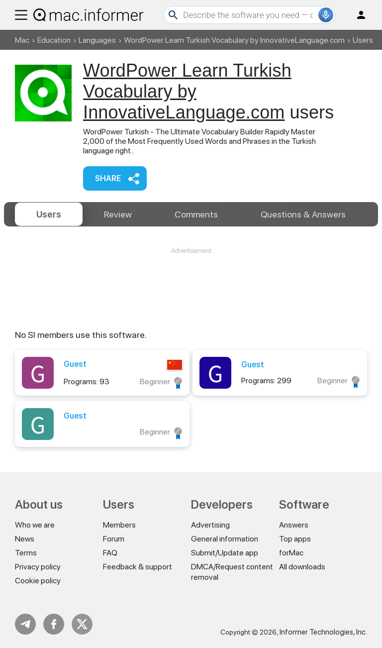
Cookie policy (38, 580)
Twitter (82, 624)
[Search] (249, 15)
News (24, 538)
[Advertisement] (191, 285)
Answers (303, 214)
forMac (291, 552)
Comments (196, 214)
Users (48, 214)
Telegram (25, 624)
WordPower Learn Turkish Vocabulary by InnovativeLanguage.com (234, 40)
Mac (22, 40)
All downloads (302, 566)
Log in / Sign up (356, 15)
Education (54, 40)
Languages (97, 40)
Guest (75, 364)
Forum (113, 538)
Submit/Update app (224, 552)
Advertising (210, 525)
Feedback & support (137, 566)
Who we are (35, 525)
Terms (26, 552)
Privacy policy (38, 566)
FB (53, 624)
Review (118, 214)
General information (224, 538)
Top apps (295, 538)
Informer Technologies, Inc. (323, 632)
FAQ (110, 552)
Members (119, 525)
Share (108, 178)
